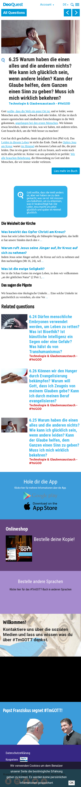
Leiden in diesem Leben (15, 142)
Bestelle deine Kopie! (54, 539)
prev (67, 12)
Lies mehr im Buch (65, 171)
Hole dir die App (40, 482)
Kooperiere (12, 759)
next (76, 12)
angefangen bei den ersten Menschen (36, 123)
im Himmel (27, 146)
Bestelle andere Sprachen (40, 581)
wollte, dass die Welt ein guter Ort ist (28, 111)
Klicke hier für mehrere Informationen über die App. (40, 487)
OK (72, 782)
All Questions (14, 13)
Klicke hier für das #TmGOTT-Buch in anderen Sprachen (40, 589)
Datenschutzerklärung (18, 753)
